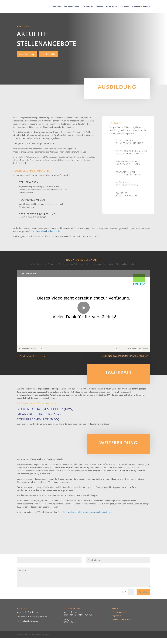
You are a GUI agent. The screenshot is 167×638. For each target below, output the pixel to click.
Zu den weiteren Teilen (33, 356)
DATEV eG (38, 349)
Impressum (117, 616)
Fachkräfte (49, 54)
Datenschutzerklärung (121, 619)
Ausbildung (27, 54)
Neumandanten (71, 7)
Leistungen (111, 7)
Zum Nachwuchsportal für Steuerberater (125, 356)
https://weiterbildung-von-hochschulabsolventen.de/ (89, 512)
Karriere (99, 7)
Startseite (56, 7)
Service (125, 7)
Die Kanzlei (87, 7)
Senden (143, 592)
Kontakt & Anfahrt (141, 7)
